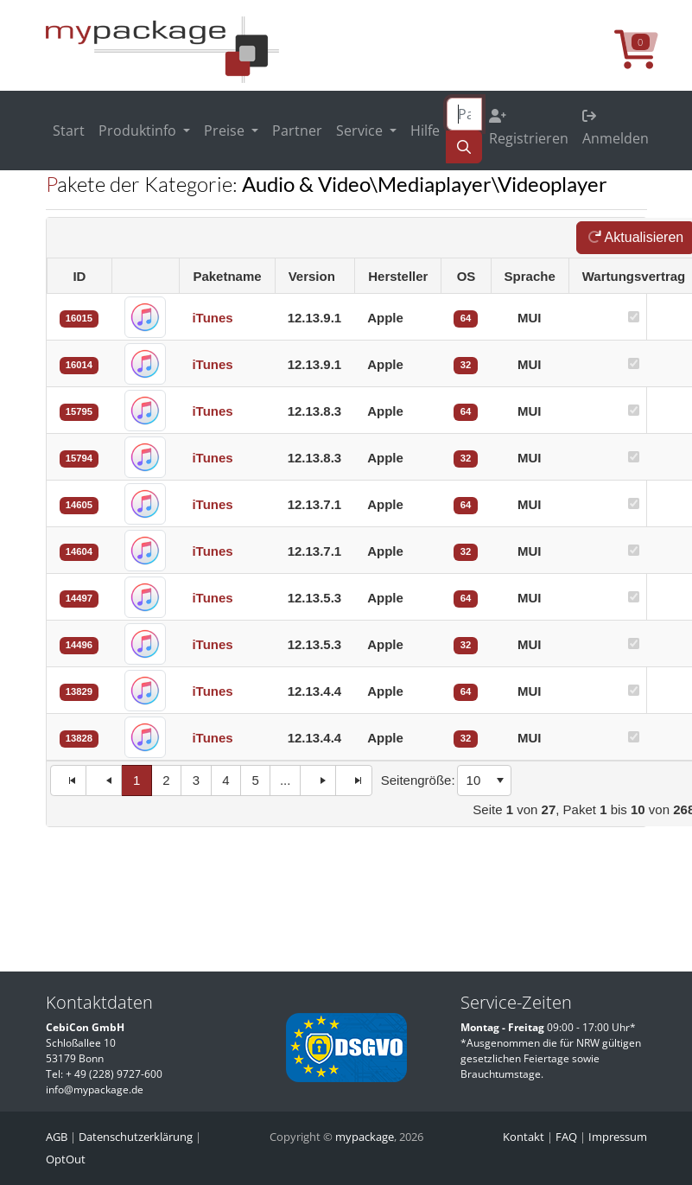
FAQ (566, 1136)
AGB (56, 1136)
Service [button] (361, 130)
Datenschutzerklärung (136, 1136)
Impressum (617, 1136)
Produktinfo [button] (139, 130)
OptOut (66, 1159)
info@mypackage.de (94, 1089)
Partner (297, 130)
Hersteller (398, 276)
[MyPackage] (162, 48)
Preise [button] (226, 130)
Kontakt (523, 1136)
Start (69, 130)
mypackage (364, 1136)
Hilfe (425, 130)
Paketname (227, 276)
